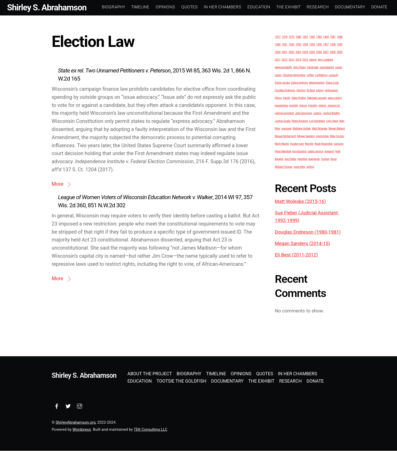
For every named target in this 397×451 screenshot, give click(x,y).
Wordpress (81, 429)
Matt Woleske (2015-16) (300, 201)
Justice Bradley (331, 113)
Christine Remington (294, 75)
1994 (305, 44)
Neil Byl (309, 144)
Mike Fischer (337, 136)
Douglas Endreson (285, 90)
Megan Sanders (306, 136)
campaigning (327, 67)
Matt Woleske (319, 128)
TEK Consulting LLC (150, 429)
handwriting (281, 105)
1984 (326, 36)
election (300, 90)
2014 (291, 60)
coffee (310, 75)
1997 (326, 44)
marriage (286, 128)
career (338, 67)
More (57, 184)
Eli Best (311, 90)
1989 (278, 44)
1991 (284, 44)
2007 (326, 52)
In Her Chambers (222, 7)
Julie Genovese (303, 113)
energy (320, 90)
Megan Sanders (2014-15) (302, 243)
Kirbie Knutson (300, 121)
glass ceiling (335, 98)
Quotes (189, 7)
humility (293, 105)
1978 (284, 36)
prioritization (299, 151)
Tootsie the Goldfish (181, 381)
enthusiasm (331, 90)
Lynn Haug (332, 121)
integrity (312, 105)
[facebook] (57, 405)
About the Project (149, 373)
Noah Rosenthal (324, 144)
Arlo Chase (299, 67)
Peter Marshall (283, 151)
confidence (321, 75)
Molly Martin (282, 144)
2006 (319, 52)
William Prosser (284, 166)
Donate (379, 7)
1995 (312, 44)
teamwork (314, 159)
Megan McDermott (285, 136)
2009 (339, 52)
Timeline (140, 7)
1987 (332, 36)
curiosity (333, 75)
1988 (339, 36)
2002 (291, 52)
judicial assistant (284, 113)
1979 (291, 36)
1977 (278, 36)
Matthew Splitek (302, 128)
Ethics (278, 98)
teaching (302, 159)
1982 (312, 36)
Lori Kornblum (317, 121)
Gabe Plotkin (298, 98)
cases (278, 75)
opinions (338, 144)
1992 (291, 44)
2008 (332, 52)
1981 (305, 36)
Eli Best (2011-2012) (296, 255)
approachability (283, 67)
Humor (303, 105)
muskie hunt (297, 144)
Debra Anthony (299, 82)
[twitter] (68, 405)
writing (310, 166)
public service (315, 151)
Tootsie (325, 159)
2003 (298, 52)
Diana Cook (332, 82)
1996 (319, 44)
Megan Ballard (337, 128)
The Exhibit (288, 7)
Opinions (165, 7)
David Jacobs (282, 82)
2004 (305, 52)
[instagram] (79, 405)
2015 (298, 60)
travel (333, 159)
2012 (284, 60)
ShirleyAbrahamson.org (75, 422)
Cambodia (313, 67)
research (329, 151)
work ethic (299, 166)
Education (258, 7)
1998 (332, 44)
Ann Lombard (325, 60)
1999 (339, 44)
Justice (317, 113)
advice (312, 60)
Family (286, 98)
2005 (312, 52)
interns (322, 105)
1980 (298, 36)
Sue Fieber (290, 159)
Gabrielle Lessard (317, 98)
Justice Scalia (283, 121)
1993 (298, 44)
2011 (278, 60)
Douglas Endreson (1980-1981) (308, 232)
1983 (319, 36)
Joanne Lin (334, 105)
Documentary (350, 7)
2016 (305, 60)
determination (317, 82)
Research (318, 7)
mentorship (322, 136)
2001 (284, 52)
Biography (113, 7)
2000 (278, 52)
